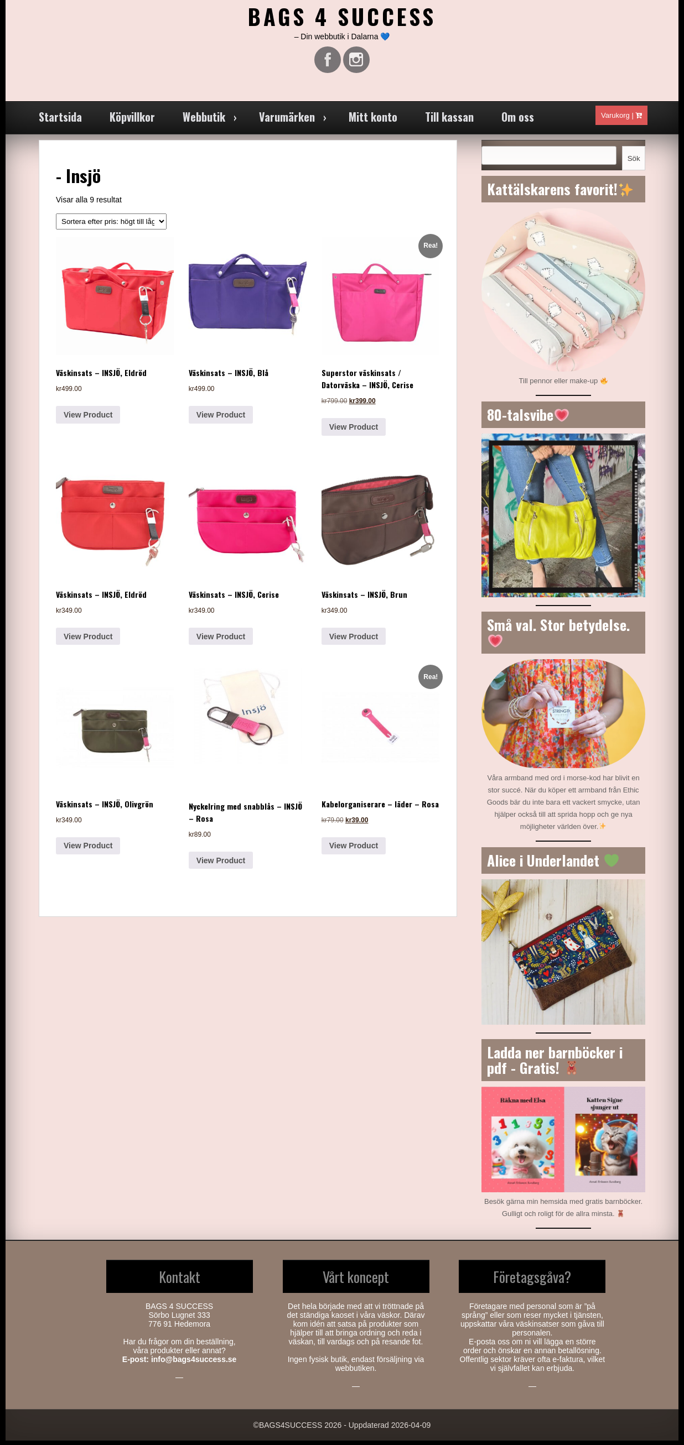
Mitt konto (373, 121)
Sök (634, 163)
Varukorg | (621, 120)
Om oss (517, 121)
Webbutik (204, 121)
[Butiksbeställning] (111, 226)
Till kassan (449, 121)
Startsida (60, 121)
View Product (88, 419)
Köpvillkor (132, 121)
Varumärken (287, 121)
